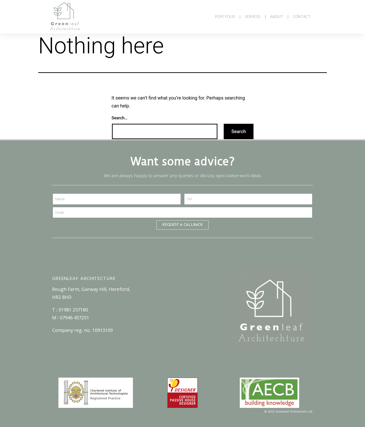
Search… (120, 117)
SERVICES (252, 16)
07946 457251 (74, 317)
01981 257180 (73, 309)
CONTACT (302, 16)
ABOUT (276, 16)
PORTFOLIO (225, 16)
